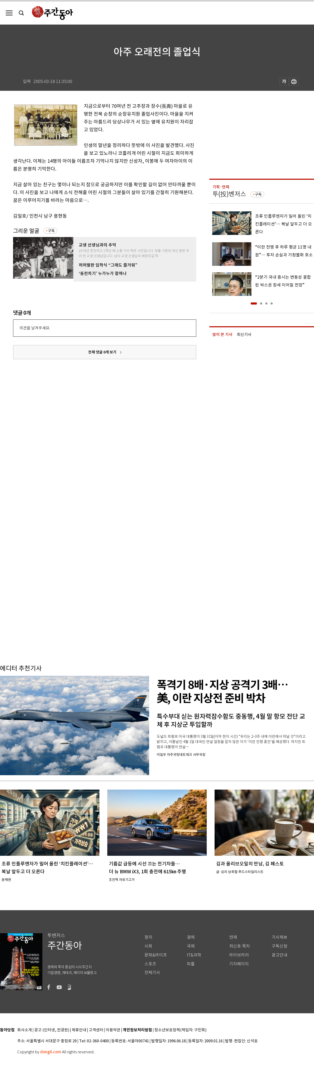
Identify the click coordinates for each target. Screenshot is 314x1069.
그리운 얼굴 (26, 230)
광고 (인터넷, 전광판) (51, 1030)
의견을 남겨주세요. (34, 327)
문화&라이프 (155, 955)
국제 (191, 946)
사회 (148, 946)
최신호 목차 (239, 946)
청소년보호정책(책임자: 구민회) (180, 1030)
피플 (191, 963)
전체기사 (152, 972)
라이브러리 (239, 955)
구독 (51, 230)
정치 (148, 937)
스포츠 (150, 963)
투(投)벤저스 (229, 194)
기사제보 (279, 937)
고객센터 (96, 1030)
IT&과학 (194, 955)
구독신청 (279, 946)
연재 (233, 937)
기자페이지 (239, 963)
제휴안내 (79, 1030)
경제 (191, 937)
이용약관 (113, 1030)
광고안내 (279, 955)
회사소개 (24, 1030)
